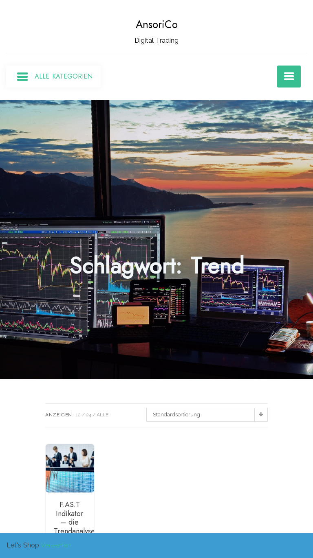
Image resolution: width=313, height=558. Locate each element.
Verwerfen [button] (56, 545)
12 (78, 415)
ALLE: (103, 415)
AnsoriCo (157, 24)
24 (88, 415)
